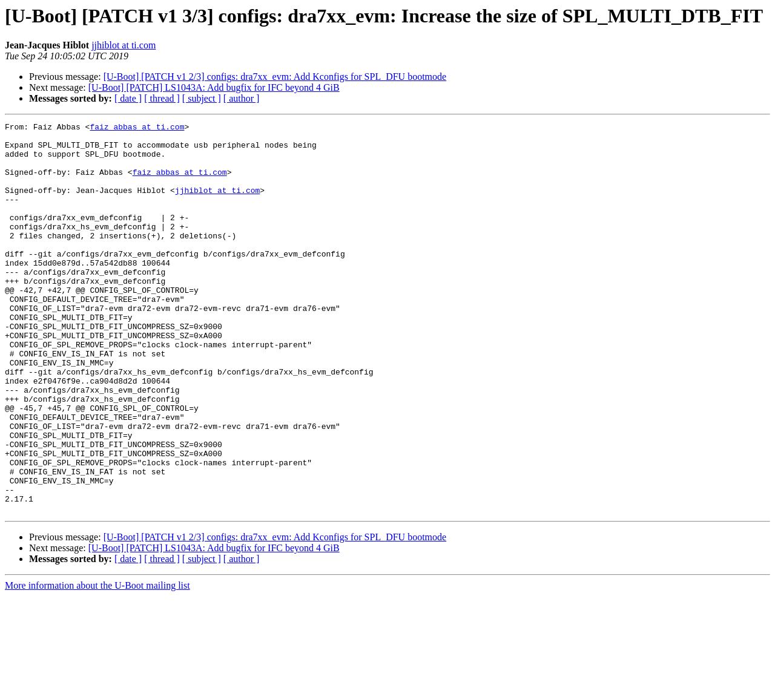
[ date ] (128, 98)
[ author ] (241, 98)
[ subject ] (201, 98)
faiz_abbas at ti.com (137, 128)
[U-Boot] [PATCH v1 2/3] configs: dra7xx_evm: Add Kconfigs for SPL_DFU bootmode (275, 76)
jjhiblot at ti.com (123, 45)
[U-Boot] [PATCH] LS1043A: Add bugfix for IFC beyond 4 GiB (214, 87)
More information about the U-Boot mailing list (97, 663)
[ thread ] (162, 98)
